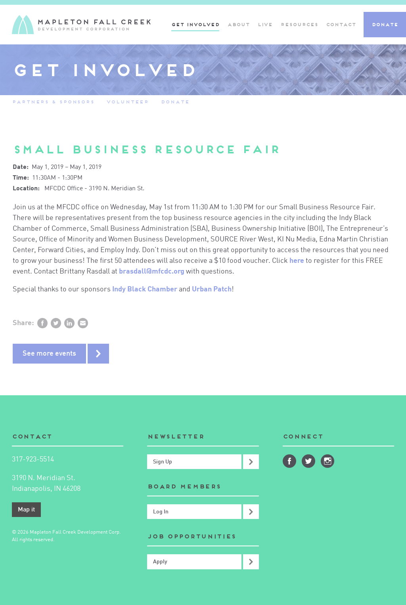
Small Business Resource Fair (146, 149)
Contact (341, 24)
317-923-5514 (33, 459)
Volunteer (127, 101)
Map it (26, 510)
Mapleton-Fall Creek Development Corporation (81, 24)
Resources (299, 24)
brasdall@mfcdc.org (151, 271)
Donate (385, 24)
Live (264, 24)
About (238, 24)
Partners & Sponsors (53, 101)
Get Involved (195, 24)
